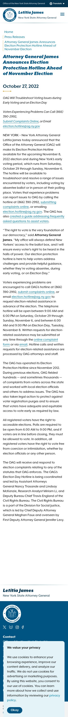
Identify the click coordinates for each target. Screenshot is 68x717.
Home (8, 32)
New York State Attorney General (37, 17)
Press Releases (15, 37)
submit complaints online (36, 292)
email (23, 344)
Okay (15, 710)
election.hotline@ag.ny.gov (22, 212)
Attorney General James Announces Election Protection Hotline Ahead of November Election (30, 45)
